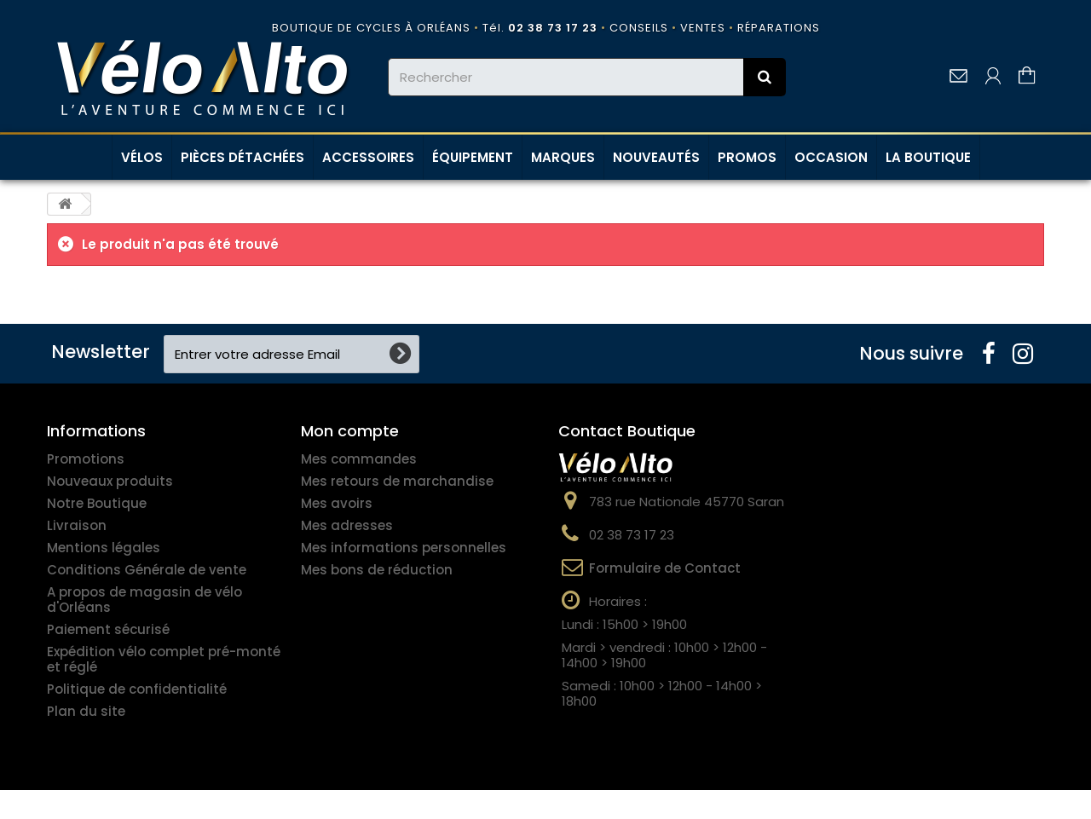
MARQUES (563, 157)
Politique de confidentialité (137, 689)
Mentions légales (103, 548)
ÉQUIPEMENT (472, 157)
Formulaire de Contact (665, 568)
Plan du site (86, 711)
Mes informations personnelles (403, 548)
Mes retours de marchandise (397, 481)
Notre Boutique (97, 503)
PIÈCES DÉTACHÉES (242, 157)
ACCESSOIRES (368, 157)
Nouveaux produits (110, 481)
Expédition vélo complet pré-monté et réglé (163, 659)
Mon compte (350, 430)
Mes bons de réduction (377, 570)
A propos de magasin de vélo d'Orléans (144, 599)
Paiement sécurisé (108, 629)
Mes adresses (347, 525)
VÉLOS (142, 157)
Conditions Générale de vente (146, 570)
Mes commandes (359, 459)
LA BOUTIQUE (928, 157)
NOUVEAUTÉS (656, 157)
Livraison (77, 525)
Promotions (85, 459)
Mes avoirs (336, 503)
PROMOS (747, 157)
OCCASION (831, 157)
